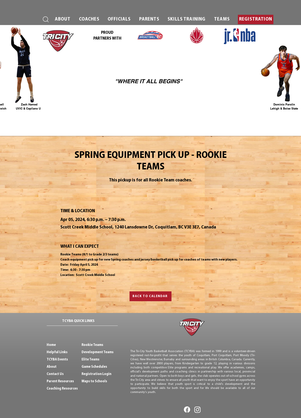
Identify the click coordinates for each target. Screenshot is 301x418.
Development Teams (97, 352)
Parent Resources (60, 381)
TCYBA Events (57, 359)
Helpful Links (57, 352)
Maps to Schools (94, 381)
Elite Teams (90, 359)
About (52, 367)
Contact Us (55, 374)
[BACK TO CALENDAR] (150, 296)
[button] (62, 19)
